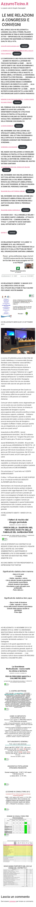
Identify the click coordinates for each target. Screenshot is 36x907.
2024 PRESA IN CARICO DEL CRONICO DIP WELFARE (15, 167)
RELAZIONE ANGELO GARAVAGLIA (10, 210)
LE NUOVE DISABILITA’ (7, 126)
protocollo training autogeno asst (10, 46)
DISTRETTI (4, 232)
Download (24, 46)
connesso (12, 901)
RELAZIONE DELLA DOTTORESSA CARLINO (13, 191)
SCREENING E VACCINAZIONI (9, 147)
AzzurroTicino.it (14, 4)
